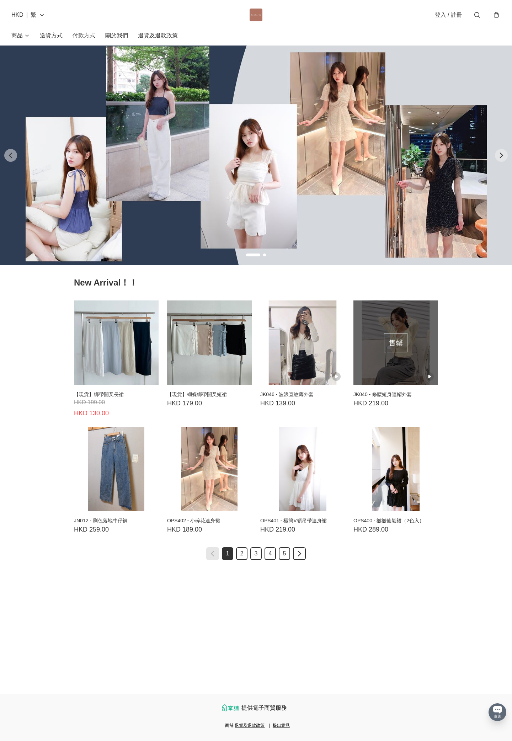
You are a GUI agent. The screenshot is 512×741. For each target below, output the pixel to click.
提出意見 (281, 725)
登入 (448, 15)
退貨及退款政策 (158, 35)
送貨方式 (51, 35)
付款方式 (84, 35)
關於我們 (116, 35)
